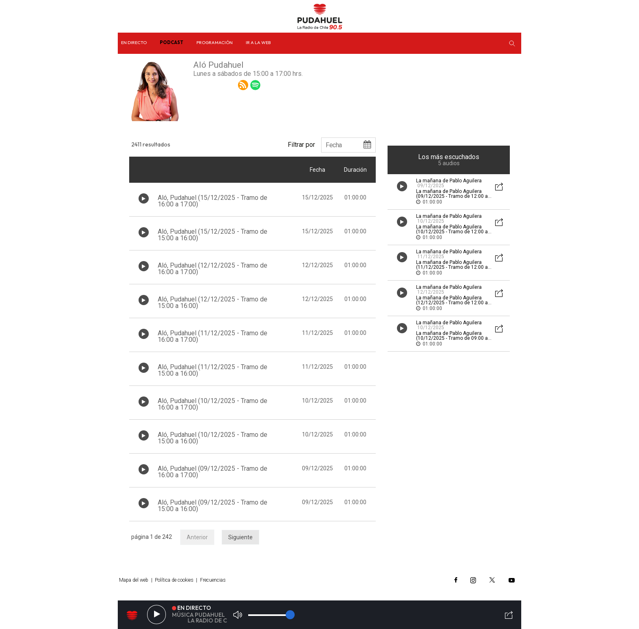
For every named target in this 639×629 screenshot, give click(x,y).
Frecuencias (213, 580)
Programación (214, 42)
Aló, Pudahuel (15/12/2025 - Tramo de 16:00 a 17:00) (212, 201)
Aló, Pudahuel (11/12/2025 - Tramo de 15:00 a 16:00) (212, 370)
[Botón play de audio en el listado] (144, 198)
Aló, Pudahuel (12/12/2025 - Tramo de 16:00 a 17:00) (212, 268)
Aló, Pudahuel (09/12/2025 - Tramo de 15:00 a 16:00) (212, 505)
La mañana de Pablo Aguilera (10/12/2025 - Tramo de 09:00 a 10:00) (452, 338)
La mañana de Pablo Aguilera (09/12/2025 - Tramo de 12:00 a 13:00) (452, 196)
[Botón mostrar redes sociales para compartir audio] (499, 187)
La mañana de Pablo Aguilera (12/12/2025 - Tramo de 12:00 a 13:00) (452, 302)
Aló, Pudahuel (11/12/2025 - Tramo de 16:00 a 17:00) (212, 336)
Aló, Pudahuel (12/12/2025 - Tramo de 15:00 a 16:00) (212, 302)
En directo (134, 42)
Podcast (171, 42)
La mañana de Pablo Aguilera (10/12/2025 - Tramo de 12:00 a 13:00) (452, 231)
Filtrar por (301, 144)
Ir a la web (258, 42)
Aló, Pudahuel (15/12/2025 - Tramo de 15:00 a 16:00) (212, 235)
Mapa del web (133, 580)
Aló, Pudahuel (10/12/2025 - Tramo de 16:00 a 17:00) (212, 404)
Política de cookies (174, 580)
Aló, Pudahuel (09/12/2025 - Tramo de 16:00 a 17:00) (212, 472)
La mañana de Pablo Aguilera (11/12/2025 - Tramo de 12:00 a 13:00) (452, 267)
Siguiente (240, 537)
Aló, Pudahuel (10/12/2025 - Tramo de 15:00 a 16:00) (212, 438)
